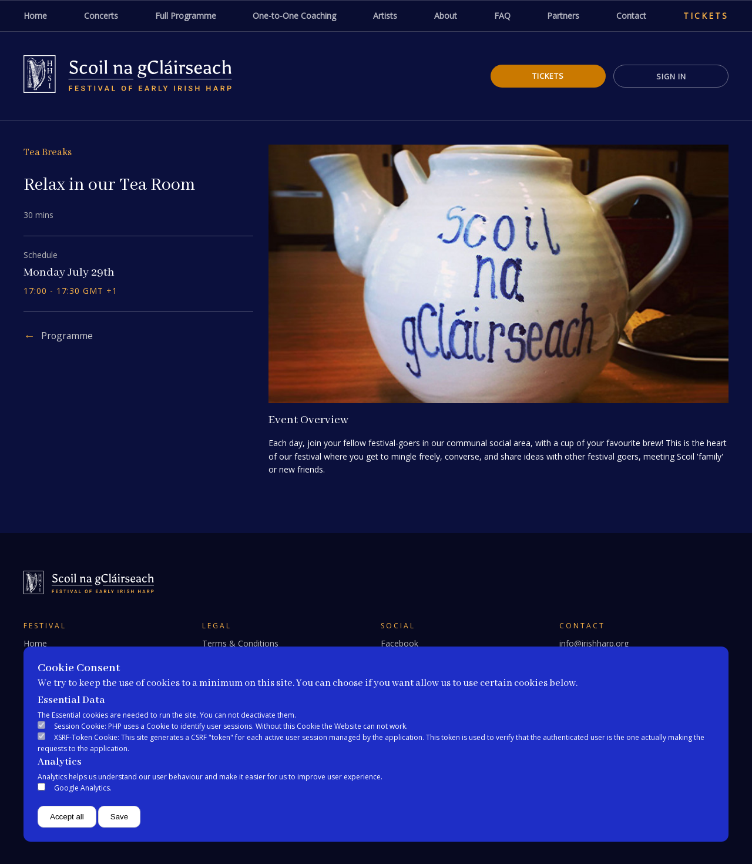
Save (119, 816)
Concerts (101, 15)
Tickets (705, 15)
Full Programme (185, 15)
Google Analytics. (83, 788)
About (445, 15)
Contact (631, 15)
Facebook (399, 643)
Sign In (669, 76)
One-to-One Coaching (294, 15)
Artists (385, 15)
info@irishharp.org (594, 643)
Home (35, 15)
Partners (563, 15)
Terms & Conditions (240, 643)
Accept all (67, 816)
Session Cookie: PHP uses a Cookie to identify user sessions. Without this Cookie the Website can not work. (231, 726)
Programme (67, 335)
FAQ (502, 15)
